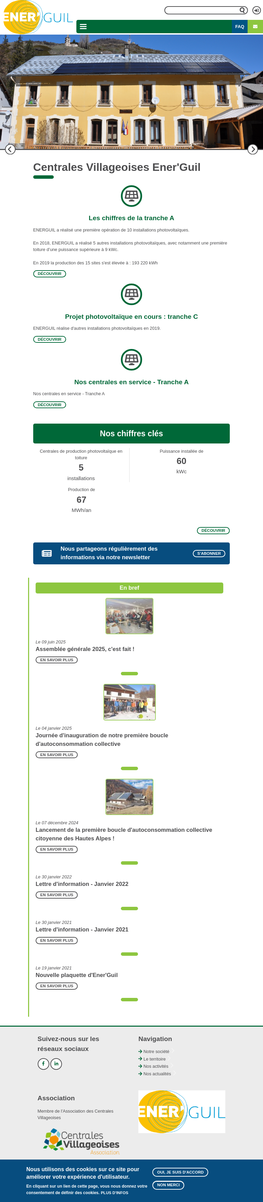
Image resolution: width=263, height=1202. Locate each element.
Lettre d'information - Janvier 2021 (82, 929)
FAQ (239, 26)
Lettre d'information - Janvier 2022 (82, 884)
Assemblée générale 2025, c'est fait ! (85, 649)
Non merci (168, 1187)
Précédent (10, 149)
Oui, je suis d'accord (180, 1174)
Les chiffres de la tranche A (131, 218)
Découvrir (49, 274)
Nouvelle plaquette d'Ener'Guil (77, 975)
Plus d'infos (114, 1194)
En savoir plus (56, 660)
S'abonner (209, 554)
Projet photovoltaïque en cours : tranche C (131, 316)
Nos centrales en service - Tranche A (131, 382)
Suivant (252, 149)
